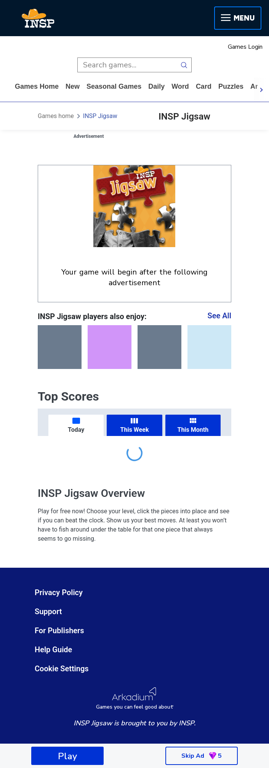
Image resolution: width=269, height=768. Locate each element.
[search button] (184, 64)
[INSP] (38, 18)
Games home (37, 86)
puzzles (230, 86)
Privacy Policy (59, 592)
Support (48, 611)
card (203, 86)
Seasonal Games (113, 86)
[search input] (127, 64)
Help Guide (53, 649)
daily (156, 86)
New (73, 86)
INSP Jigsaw (100, 116)
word (180, 86)
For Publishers (59, 630)
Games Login (245, 47)
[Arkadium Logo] (134, 698)
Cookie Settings (62, 668)
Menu (238, 18)
